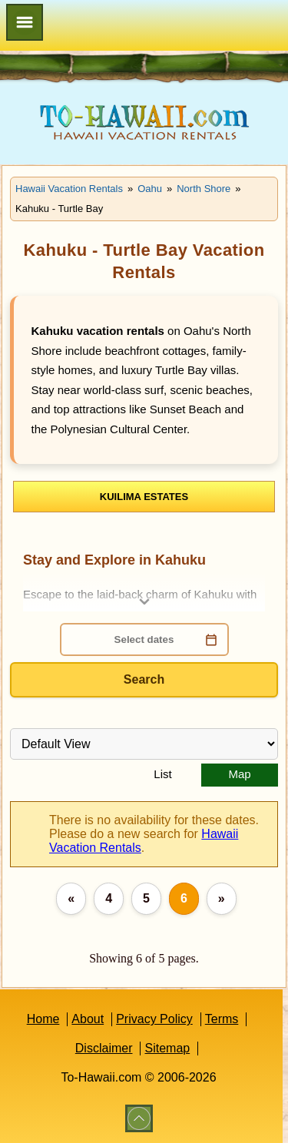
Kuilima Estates (144, 496)
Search (144, 679)
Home (43, 1018)
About (87, 1018)
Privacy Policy (154, 1018)
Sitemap (167, 1048)
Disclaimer (104, 1048)
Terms (222, 1018)
